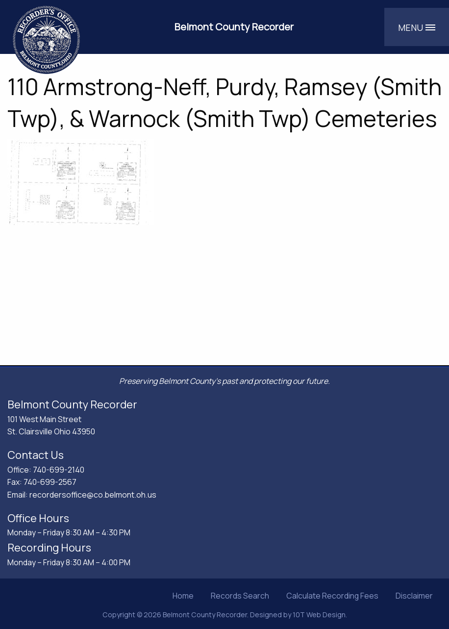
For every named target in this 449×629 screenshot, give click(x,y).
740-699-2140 (58, 469)
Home (183, 595)
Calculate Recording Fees (332, 595)
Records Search (240, 595)
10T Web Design (319, 614)
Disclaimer (414, 595)
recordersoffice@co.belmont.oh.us (92, 494)
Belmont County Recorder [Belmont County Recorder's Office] (234, 26)
